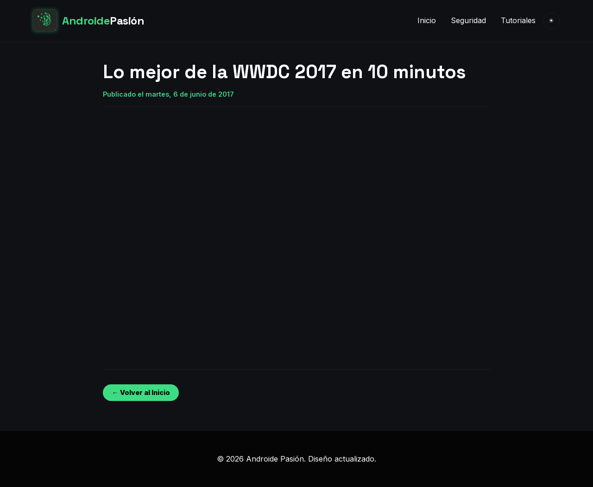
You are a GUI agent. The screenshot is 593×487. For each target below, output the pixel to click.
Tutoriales (518, 20)
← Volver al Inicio (141, 392)
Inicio (426, 20)
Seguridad (468, 20)
